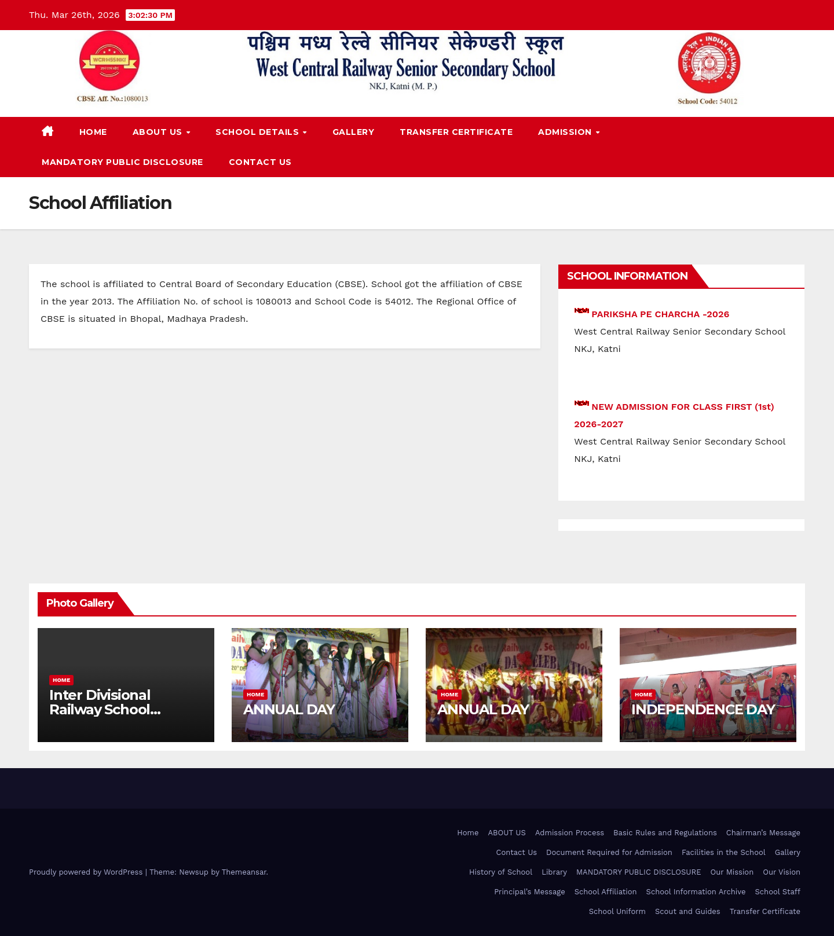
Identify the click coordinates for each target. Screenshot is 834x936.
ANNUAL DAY (289, 709)
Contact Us (260, 162)
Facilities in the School (724, 852)
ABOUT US (159, 132)
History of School (500, 872)
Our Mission (731, 872)
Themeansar (244, 872)
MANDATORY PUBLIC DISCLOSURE (122, 162)
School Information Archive (696, 891)
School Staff (777, 891)
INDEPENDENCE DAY (703, 709)
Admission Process (569, 832)
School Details (258, 132)
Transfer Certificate (456, 132)
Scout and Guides (687, 911)
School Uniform (617, 911)
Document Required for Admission (609, 852)
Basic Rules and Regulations (665, 832)
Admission (566, 132)
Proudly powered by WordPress (87, 872)
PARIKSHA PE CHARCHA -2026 (660, 314)
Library (554, 872)
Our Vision (781, 872)
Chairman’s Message (763, 832)
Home (93, 132)
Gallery (353, 132)
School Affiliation (606, 891)
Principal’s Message (529, 891)
